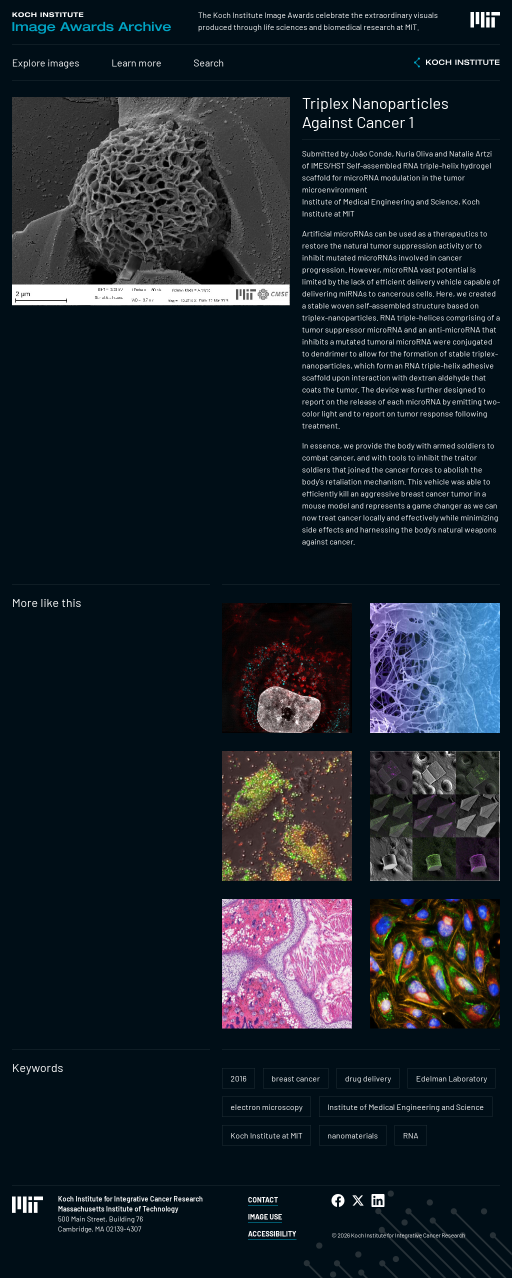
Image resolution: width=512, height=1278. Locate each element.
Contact (263, 1200)
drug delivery (368, 1078)
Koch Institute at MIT (266, 1135)
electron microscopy (266, 1107)
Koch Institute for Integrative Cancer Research (130, 1198)
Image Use (265, 1216)
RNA (410, 1135)
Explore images (46, 62)
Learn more (137, 62)
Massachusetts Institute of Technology (118, 1208)
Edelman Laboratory (451, 1078)
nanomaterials (353, 1135)
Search (209, 62)
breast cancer (296, 1078)
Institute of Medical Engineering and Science (406, 1107)
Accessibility (272, 1234)
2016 (238, 1078)
